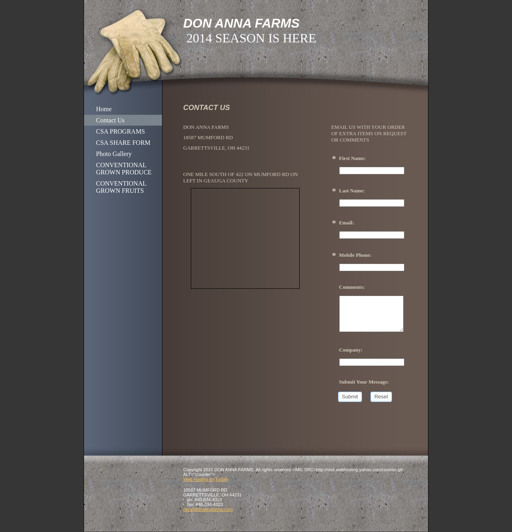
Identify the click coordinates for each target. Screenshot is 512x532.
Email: (346, 223)
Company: (351, 350)
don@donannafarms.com (208, 509)
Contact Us (110, 120)
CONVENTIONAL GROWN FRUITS (121, 187)
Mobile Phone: (355, 255)
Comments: (352, 287)
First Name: (352, 158)
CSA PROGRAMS (120, 131)
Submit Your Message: (364, 382)
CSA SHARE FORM (123, 142)
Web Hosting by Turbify (206, 479)
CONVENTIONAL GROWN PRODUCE (124, 169)
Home (104, 109)
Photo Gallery (114, 153)
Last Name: (352, 191)
